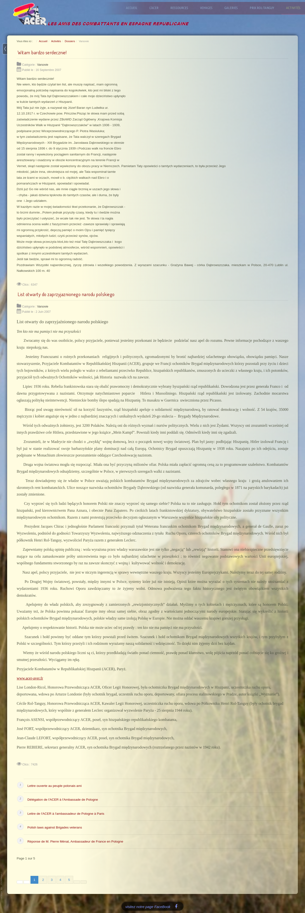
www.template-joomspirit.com (2, 885)
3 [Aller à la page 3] (52, 880)
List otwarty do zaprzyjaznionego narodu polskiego (66, 294)
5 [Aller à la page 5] (69, 880)
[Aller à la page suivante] (77, 882)
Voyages (209, 8)
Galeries (234, 8)
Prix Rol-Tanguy (265, 8)
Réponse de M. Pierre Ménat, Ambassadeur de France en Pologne (75, 841)
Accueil (135, 8)
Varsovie (42, 64)
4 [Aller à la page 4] (60, 880)
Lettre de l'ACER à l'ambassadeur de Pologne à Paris (65, 813)
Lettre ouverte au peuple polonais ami (54, 786)
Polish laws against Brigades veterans (54, 827)
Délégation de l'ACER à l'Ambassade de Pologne (62, 799)
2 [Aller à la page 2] (43, 880)
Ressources (183, 8)
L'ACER (157, 8)
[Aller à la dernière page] (84, 882)
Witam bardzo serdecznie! (42, 52)
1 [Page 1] (35, 880)
